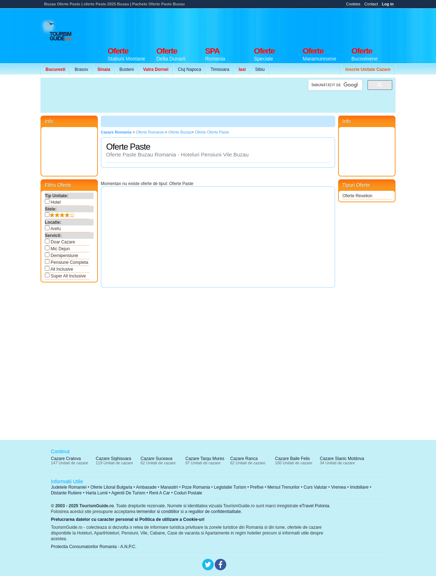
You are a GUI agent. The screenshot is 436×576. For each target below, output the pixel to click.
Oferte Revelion (357, 195)
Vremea (338, 487)
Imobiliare (359, 487)
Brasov (81, 69)
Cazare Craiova (66, 458)
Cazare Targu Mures (204, 458)
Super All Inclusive (65, 276)
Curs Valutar (315, 487)
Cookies (353, 4)
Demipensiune (61, 255)
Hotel (53, 202)
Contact (371, 4)
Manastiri (169, 487)
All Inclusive (59, 269)
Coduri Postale (188, 492)
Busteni (126, 69)
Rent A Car (159, 492)
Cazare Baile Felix (292, 458)
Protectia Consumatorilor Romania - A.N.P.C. (94, 546)
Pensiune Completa (66, 262)
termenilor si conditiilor (158, 511)
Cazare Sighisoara (113, 458)
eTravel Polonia (314, 505)
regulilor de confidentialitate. (215, 511)
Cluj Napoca (189, 69)
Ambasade (146, 487)
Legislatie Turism (230, 487)
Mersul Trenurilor (283, 487)
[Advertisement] (264, 26)
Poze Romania (196, 487)
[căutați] (334, 85)
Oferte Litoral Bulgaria (111, 487)
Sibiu (260, 69)
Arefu (53, 228)
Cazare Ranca (244, 458)
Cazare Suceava (156, 458)
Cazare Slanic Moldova (342, 458)
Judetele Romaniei (68, 487)
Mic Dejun (57, 248)
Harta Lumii (97, 492)
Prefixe (257, 487)
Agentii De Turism (129, 492)
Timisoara (219, 69)
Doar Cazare (60, 242)
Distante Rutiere (66, 492)
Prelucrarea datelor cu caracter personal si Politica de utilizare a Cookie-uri (127, 519)
